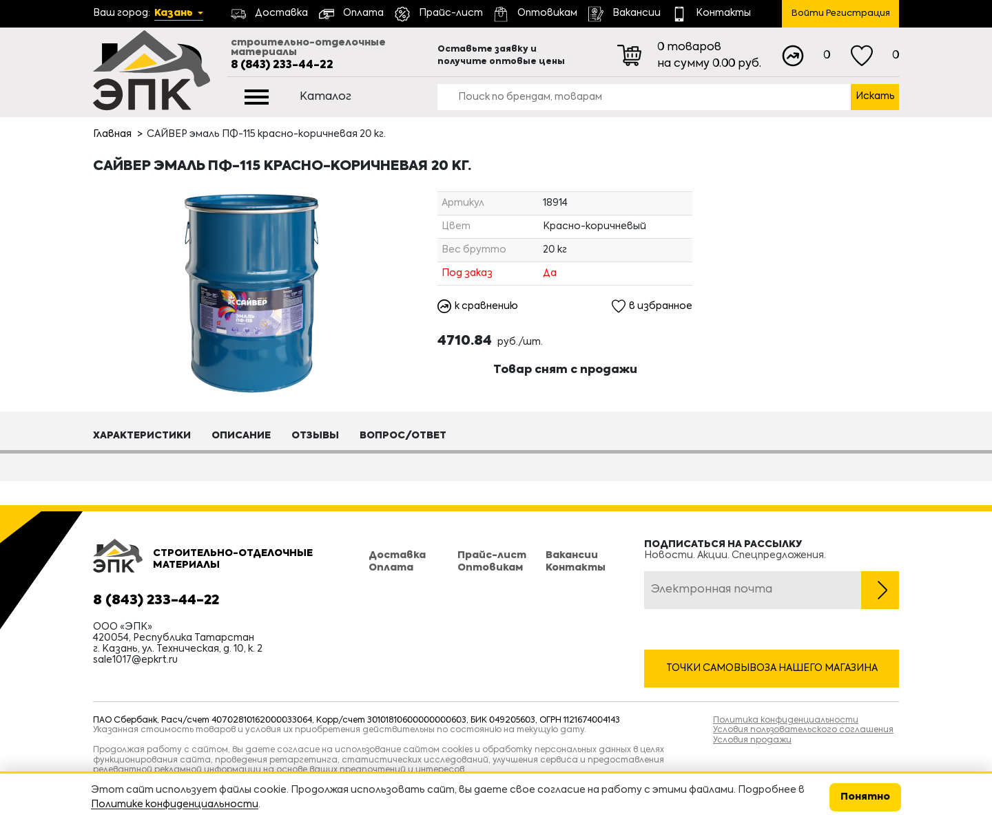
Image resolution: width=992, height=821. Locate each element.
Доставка (397, 555)
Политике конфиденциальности (174, 804)
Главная (112, 134)
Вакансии (572, 555)
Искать (875, 96)
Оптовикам (490, 568)
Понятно (865, 797)
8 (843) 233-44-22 (282, 65)
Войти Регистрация (841, 13)
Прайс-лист (491, 555)
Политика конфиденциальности (785, 720)
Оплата (391, 568)
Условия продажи (752, 740)
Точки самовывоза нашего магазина (772, 668)
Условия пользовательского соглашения (803, 730)
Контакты (576, 568)
